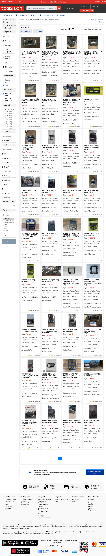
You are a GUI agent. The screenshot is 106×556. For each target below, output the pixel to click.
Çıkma (7, 80)
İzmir (8, 226)
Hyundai (61, 15)
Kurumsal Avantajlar (7, 2)
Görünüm (64, 29)
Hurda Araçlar (25, 504)
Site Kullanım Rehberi (11, 499)
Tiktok (90, 508)
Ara (8, 241)
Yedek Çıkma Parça (26, 499)
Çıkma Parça (21, 15)
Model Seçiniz (8, 110)
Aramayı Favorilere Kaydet (95, 472)
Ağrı (8, 236)
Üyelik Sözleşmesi (10, 501)
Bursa (8, 228)
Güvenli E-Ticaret (100, 2)
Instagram (91, 503)
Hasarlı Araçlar (25, 503)
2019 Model (8, 125)
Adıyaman (8, 232)
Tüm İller (8, 219)
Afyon (8, 234)
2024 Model (8, 115)
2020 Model (8, 123)
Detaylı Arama (68, 8)
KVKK (6, 504)
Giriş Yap (85, 7)
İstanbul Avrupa (8, 221)
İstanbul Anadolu (8, 222)
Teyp (34, 15)
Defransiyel (41, 515)
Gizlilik (7, 503)
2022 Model (8, 119)
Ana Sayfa (8, 15)
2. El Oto (23, 501)
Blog (19, 2)
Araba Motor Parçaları (44, 499)
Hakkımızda (8, 508)
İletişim (73, 501)
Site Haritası (8, 506)
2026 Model (8, 112)
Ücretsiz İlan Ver (87, 10)
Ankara (8, 224)
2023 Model (8, 117)
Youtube (90, 504)
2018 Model (8, 127)
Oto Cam (40, 510)
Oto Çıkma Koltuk (43, 508)
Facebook (91, 499)
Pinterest (90, 506)
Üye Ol (95, 7)
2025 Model (8, 114)
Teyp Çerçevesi (46, 15)
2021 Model (8, 121)
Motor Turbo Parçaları (44, 517)
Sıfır (6, 83)
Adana (8, 230)
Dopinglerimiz (75, 499)
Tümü (7, 86)
